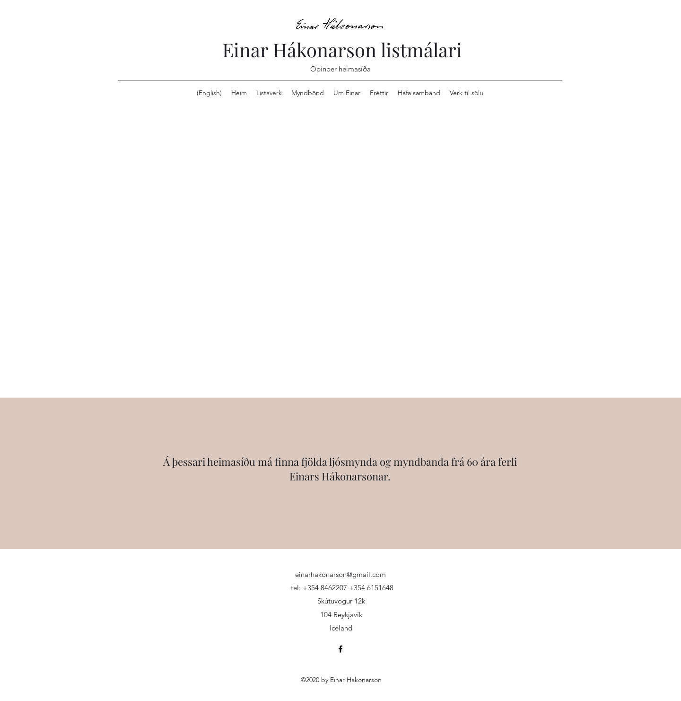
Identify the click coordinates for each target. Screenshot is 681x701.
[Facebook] (340, 649)
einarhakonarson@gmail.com (340, 574)
